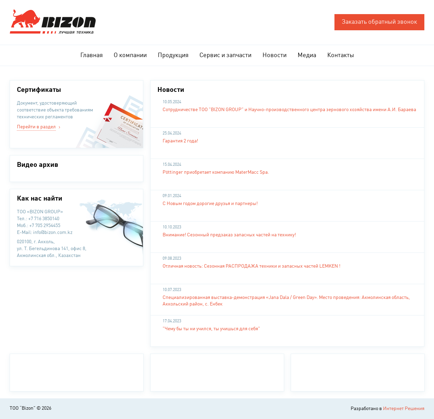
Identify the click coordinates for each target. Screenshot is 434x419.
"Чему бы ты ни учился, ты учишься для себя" (211, 328)
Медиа (307, 55)
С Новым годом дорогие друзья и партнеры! (210, 203)
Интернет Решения (403, 408)
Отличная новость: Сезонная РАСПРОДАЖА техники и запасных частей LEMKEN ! (251, 266)
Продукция (173, 55)
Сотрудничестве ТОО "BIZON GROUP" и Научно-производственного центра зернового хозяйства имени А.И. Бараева (289, 109)
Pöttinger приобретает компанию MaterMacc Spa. (216, 172)
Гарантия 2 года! (180, 141)
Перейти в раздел (36, 127)
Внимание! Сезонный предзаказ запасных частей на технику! (229, 235)
